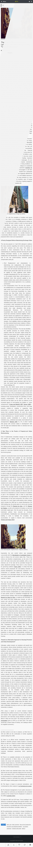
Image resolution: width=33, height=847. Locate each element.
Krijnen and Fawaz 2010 (7, 519)
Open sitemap (16, 836)
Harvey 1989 (27, 404)
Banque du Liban (17, 506)
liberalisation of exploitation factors (21, 555)
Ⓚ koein (21, 840)
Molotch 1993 (13, 421)
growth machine (16, 828)
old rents (25, 826)
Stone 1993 (17, 566)
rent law (9, 824)
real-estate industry (25, 824)
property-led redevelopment (14, 826)
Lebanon (9, 828)
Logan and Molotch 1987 (16, 404)
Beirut (23, 828)
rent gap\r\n (15, 824)
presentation (4, 720)
